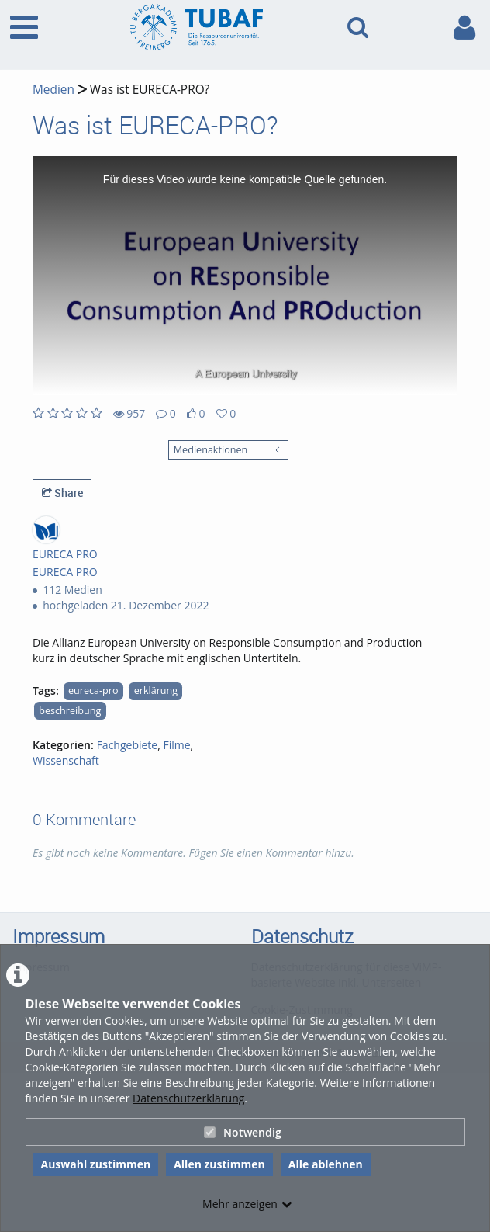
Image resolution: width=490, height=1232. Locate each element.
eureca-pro (93, 690)
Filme (176, 744)
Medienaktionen (210, 449)
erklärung (156, 690)
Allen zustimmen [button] (219, 1164)
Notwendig (242, 1132)
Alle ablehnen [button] (325, 1164)
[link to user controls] (464, 28)
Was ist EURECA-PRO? (148, 90)
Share (62, 492)
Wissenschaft (66, 760)
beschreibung (70, 710)
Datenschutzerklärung (188, 1098)
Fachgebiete (127, 744)
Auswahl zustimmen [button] (96, 1164)
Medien (53, 90)
